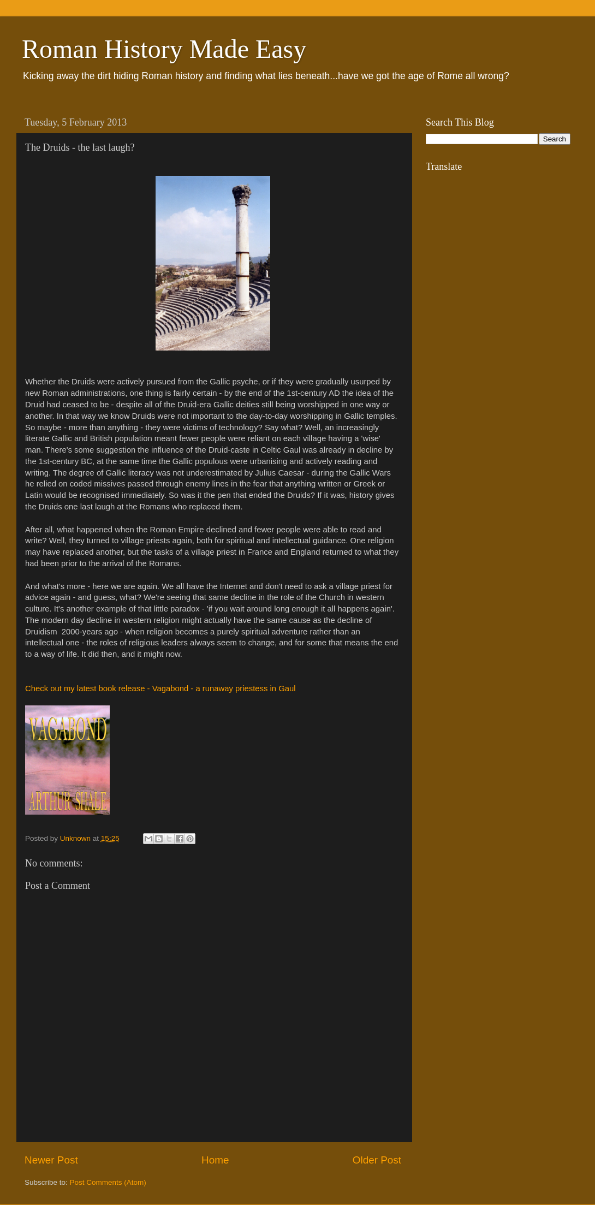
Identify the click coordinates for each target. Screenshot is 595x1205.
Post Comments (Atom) (108, 1182)
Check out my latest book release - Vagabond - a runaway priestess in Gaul (160, 688)
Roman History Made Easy (164, 48)
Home (215, 1160)
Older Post (377, 1160)
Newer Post (51, 1160)
